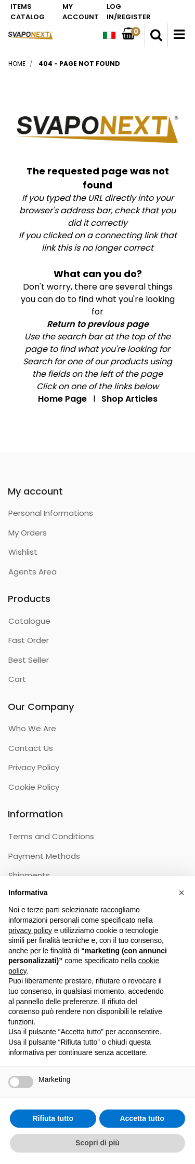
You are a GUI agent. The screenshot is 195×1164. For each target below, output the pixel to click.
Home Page (62, 399)
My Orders (27, 532)
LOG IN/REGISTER (129, 12)
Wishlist (22, 551)
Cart (17, 679)
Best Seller (28, 659)
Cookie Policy (33, 787)
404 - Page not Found (79, 63)
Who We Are (32, 728)
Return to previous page (98, 324)
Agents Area (32, 571)
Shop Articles (129, 399)
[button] (156, 35)
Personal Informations (50, 513)
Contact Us (30, 748)
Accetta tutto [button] (142, 1118)
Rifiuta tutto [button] (52, 1118)
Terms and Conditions (51, 836)
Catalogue (29, 620)
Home (16, 63)
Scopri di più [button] (97, 1143)
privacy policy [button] (30, 930)
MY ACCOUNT (80, 12)
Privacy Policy (33, 767)
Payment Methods (44, 856)
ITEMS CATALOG (27, 12)
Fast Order (28, 640)
